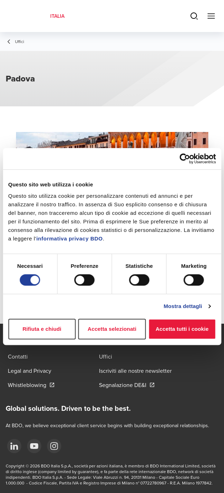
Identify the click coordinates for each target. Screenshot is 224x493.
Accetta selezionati (112, 329)
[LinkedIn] (14, 446)
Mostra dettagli (182, 306)
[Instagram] (54, 446)
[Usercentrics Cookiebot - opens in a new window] (184, 158)
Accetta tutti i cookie (182, 329)
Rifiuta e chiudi (41, 329)
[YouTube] (34, 446)
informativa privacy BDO (69, 238)
